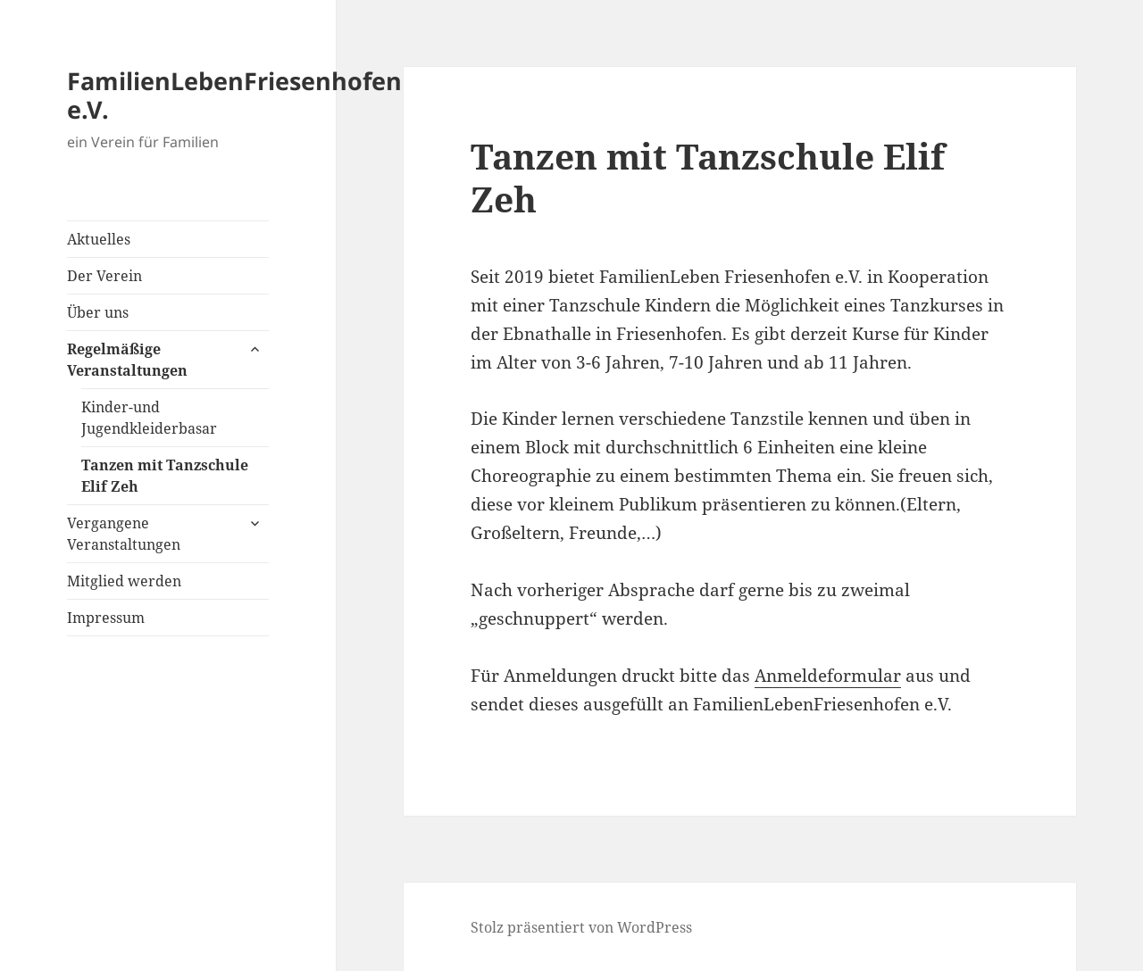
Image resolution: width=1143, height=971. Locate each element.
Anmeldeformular (828, 675)
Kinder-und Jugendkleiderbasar (149, 417)
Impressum (106, 617)
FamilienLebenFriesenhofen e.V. (234, 95)
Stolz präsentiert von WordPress (581, 927)
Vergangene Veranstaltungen (123, 533)
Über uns (98, 312)
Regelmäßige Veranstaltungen (127, 359)
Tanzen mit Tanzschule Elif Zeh (164, 475)
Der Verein (104, 276)
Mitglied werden (124, 581)
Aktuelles (98, 239)
